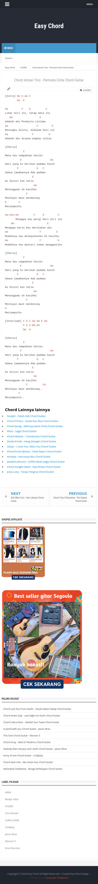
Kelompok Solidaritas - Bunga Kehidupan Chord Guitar (32, 768)
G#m (12, 215)
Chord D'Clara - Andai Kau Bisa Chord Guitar (33, 421)
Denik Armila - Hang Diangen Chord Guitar (31, 441)
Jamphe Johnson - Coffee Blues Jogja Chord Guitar (36, 461)
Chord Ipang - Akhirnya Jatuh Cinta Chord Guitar (35, 426)
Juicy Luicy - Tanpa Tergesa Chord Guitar (30, 471)
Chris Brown (11, 813)
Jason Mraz (11, 834)
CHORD (85, 90)
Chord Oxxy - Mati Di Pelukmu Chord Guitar (27, 742)
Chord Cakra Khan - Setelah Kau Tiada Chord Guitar (31, 722)
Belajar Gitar (12, 799)
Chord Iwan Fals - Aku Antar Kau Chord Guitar (28, 762)
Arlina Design (81, 873)
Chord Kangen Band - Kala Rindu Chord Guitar (34, 466)
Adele (8, 792)
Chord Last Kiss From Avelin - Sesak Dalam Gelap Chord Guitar (37, 708)
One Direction (12, 848)
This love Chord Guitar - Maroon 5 (21, 735)
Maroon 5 (10, 841)
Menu (8, 48)
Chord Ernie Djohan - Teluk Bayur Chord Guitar (34, 451)
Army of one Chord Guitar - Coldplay (23, 755)
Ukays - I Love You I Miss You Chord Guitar (31, 446)
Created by (75, 874)
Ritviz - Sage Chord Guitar (22, 431)
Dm (18, 96)
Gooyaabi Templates (57, 877)
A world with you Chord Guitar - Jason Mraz (26, 728)
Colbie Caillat (12, 820)
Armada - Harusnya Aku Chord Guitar (29, 456)
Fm (44, 384)
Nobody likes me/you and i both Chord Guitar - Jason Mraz (35, 748)
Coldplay (9, 827)
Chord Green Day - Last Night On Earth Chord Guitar (31, 715)
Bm (33, 325)
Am (26, 96)
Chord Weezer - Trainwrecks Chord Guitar (31, 436)
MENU (90, 4)
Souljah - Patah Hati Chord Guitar (26, 416)
